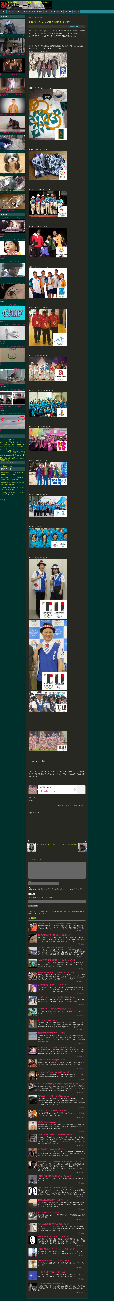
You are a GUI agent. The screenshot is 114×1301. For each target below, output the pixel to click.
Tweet (30, 801)
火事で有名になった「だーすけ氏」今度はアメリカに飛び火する (59, 1161)
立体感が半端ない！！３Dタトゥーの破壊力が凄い (55, 935)
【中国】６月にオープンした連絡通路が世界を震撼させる (57, 997)
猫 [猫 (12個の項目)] (5, 458)
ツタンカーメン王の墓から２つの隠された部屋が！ (55, 1072)
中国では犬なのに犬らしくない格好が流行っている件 (56, 972)
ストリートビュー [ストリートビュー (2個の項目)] (19, 444)
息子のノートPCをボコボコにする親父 (11, 151)
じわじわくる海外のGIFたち (10, 305)
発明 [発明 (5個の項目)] (13, 458)
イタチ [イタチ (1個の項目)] (16, 439)
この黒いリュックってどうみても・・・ (12, 35)
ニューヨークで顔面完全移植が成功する (51, 1283)
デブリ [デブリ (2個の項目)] (21, 447)
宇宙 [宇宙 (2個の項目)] (22, 452)
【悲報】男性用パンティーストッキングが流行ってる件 (56, 1249)
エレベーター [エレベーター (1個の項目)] (3, 442)
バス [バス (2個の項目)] (9, 449)
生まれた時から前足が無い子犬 (48, 1020)
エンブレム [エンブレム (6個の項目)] (10, 442)
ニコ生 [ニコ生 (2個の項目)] (5, 449)
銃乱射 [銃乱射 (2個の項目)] (22, 458)
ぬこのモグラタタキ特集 (7, 210)
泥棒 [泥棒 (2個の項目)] (10, 455)
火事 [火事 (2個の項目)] (18, 455)
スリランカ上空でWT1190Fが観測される (51, 1272)
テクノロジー (58, 11)
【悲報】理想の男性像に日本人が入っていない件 (54, 1176)
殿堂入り (76, 11)
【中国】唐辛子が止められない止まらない (52, 1060)
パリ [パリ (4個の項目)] (15, 449)
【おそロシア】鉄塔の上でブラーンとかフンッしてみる (56, 960)
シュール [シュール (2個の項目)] (11, 444)
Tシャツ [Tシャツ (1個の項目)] (1, 439)
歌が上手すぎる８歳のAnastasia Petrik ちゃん (53, 985)
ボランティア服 (73, 805)
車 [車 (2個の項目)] (19, 458)
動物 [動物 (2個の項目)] (20, 452)
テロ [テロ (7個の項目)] (14, 447)
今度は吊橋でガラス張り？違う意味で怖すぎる (53, 1096)
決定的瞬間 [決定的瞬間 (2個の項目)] (6, 455)
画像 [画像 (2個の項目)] (7, 458)
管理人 (83, 805)
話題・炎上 (67, 11)
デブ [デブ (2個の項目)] (18, 447)
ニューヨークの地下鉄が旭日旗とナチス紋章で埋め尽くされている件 (61, 1084)
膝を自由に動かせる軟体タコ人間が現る (51, 1149)
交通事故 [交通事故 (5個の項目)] (15, 452)
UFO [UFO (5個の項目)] (5, 440)
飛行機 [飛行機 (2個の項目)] (7, 460)
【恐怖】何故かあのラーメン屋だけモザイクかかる (55, 1135)
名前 (29, 881)
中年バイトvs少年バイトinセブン (10, 192)
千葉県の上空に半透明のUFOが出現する (51, 1033)
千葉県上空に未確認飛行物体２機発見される (53, 1200)
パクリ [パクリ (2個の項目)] (12, 449)
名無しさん (8, 484)
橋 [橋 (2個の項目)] (2, 455)
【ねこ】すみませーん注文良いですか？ (12, 132)
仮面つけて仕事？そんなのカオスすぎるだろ (53, 1236)
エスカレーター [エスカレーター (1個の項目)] (21, 439)
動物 (33, 11)
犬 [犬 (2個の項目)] (2, 458)
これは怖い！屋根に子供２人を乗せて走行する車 (54, 947)
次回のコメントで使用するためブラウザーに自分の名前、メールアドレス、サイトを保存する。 (55, 890)
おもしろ (10, 11)
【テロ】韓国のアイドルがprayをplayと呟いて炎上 (55, 1187)
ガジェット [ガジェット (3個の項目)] (5, 444)
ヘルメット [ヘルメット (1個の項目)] (4, 452)
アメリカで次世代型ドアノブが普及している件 (53, 1224)
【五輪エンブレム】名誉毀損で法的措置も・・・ (54, 1111)
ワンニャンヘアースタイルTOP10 (10, 173)
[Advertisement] (12, 526)
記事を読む (81, 930)
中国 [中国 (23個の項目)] (9, 451)
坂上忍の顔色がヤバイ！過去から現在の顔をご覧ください (57, 1047)
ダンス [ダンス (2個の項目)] (10, 447)
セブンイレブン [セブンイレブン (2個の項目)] (4, 447)
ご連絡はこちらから (7, 466)
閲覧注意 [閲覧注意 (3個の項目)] (2, 460)
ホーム (3, 11)
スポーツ (18, 11)
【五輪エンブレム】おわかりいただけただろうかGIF (55, 1009)
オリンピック (63, 805)
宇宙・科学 (48, 11)
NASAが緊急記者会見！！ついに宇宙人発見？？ (54, 1260)
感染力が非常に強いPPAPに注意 (10, 114)
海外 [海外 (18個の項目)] (14, 455)
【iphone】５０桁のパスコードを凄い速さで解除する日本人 (58, 923)
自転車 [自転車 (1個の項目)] (17, 458)
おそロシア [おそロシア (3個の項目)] (10, 440)
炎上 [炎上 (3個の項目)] (21, 455)
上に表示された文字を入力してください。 (41, 897)
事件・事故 (26, 11)
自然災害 (40, 11)
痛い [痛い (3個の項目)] (10, 458)
